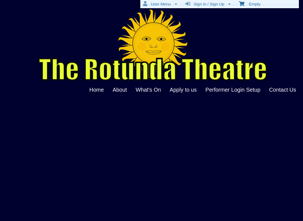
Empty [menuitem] (249, 3)
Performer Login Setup (233, 90)
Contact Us (282, 90)
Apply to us (183, 90)
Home (96, 90)
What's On (148, 90)
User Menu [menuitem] (160, 4)
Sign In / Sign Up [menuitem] (208, 4)
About (120, 90)
